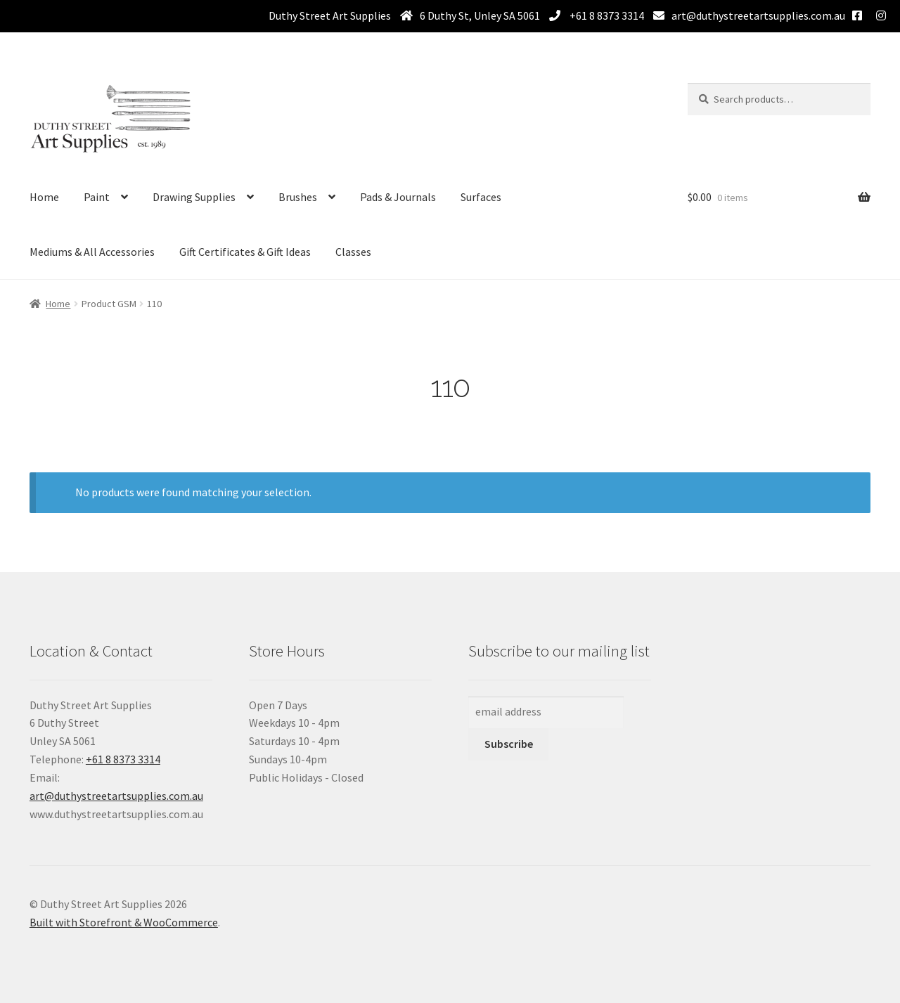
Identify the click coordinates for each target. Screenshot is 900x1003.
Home (44, 197)
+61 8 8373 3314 (605, 15)
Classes (353, 252)
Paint (97, 197)
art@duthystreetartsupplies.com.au (758, 15)
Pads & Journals (398, 197)
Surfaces (481, 197)
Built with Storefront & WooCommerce (124, 922)
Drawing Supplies (194, 197)
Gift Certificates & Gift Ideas (245, 252)
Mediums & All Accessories (92, 252)
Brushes (297, 197)
